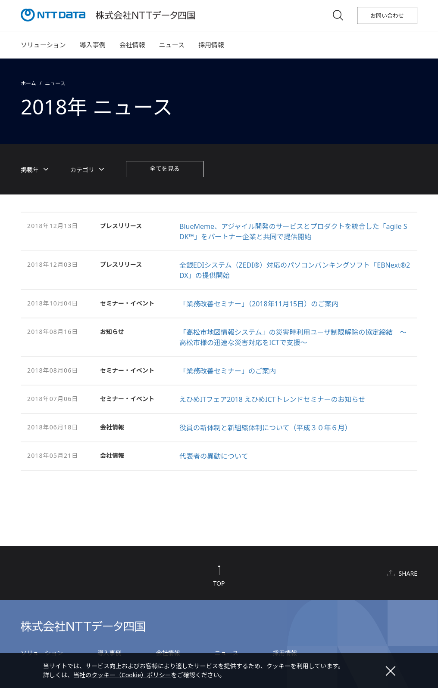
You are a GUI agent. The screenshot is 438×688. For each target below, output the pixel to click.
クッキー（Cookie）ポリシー (131, 675)
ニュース (172, 44)
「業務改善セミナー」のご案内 (227, 371)
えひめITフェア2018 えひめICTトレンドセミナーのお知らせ (272, 399)
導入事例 (93, 44)
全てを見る (165, 168)
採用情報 (211, 44)
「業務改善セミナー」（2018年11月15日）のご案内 (258, 304)
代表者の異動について (213, 456)
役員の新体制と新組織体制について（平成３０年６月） (265, 427)
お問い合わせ (387, 15)
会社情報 (132, 44)
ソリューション (43, 44)
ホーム (28, 83)
